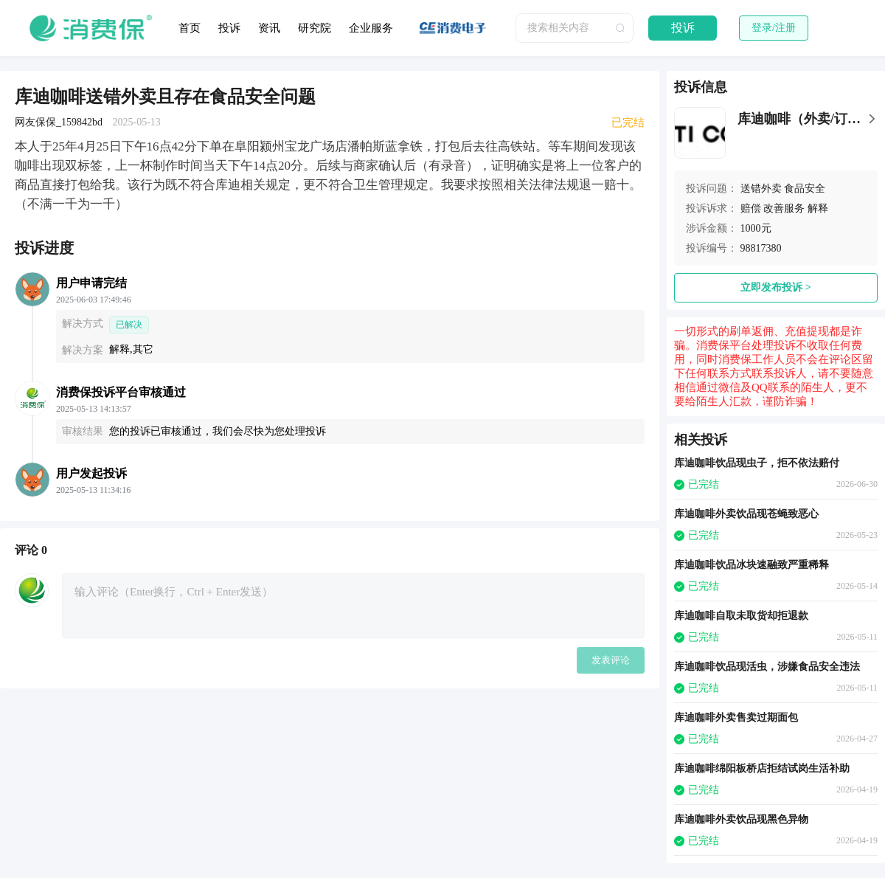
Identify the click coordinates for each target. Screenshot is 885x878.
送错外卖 (761, 188)
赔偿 (750, 208)
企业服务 (371, 28)
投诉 (229, 28)
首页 (189, 28)
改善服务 (784, 208)
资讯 (269, 28)
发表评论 (610, 660)
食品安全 (804, 188)
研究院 (314, 28)
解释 (818, 208)
